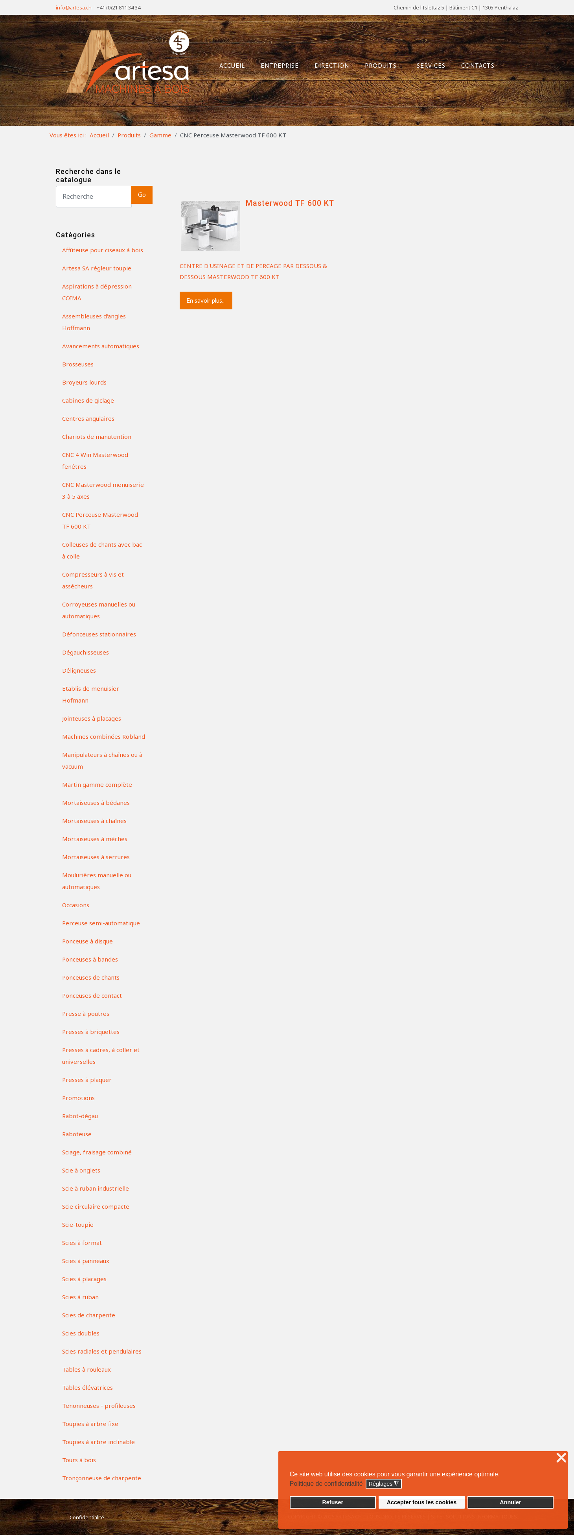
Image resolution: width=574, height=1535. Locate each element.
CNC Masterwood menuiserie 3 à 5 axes (103, 490)
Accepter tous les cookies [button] (422, 1502)
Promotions (78, 1098)
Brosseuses (78, 364)
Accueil (229, 64)
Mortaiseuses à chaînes (94, 821)
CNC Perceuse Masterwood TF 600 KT (100, 520)
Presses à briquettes (91, 1032)
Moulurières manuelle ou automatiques (96, 881)
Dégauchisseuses (85, 652)
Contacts (475, 64)
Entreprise (277, 64)
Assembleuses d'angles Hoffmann (94, 322)
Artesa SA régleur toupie (96, 268)
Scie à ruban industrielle (95, 1188)
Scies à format (82, 1242)
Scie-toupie (78, 1224)
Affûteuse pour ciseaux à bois (102, 250)
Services (428, 64)
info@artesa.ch (74, 7)
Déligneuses (79, 670)
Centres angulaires (88, 418)
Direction (329, 64)
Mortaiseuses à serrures (96, 857)
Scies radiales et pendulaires (102, 1351)
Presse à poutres (85, 1013)
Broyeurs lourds (84, 382)
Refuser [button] (332, 1502)
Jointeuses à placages (91, 718)
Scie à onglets (81, 1170)
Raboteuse (77, 1134)
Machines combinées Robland (103, 736)
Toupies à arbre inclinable (98, 1442)
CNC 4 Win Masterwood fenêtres (95, 460)
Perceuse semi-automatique (101, 923)
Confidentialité (87, 1517)
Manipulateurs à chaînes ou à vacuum (102, 760)
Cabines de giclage (88, 400)
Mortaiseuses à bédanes (96, 802)
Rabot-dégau (80, 1116)
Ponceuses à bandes (90, 959)
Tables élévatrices (87, 1387)
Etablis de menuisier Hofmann (90, 694)
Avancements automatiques (100, 346)
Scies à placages (84, 1279)
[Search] (94, 196)
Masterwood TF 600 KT (290, 203)
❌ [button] (561, 1458)
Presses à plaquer (87, 1080)
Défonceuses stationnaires (99, 634)
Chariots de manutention (96, 436)
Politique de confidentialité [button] (326, 1483)
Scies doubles (80, 1333)
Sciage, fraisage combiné (97, 1152)
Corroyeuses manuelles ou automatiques (98, 610)
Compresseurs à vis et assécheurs (93, 580)
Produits (380, 64)
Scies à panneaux (85, 1261)
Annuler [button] (510, 1502)
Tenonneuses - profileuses (99, 1405)
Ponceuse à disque (87, 941)
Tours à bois (79, 1460)
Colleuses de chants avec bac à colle (102, 550)
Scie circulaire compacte (95, 1206)
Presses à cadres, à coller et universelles (101, 1055)
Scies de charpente (88, 1315)
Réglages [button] (384, 1484)
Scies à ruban (80, 1297)
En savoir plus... (206, 300)
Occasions (75, 905)
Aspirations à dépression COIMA (97, 292)
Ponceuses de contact (92, 995)
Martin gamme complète (97, 784)
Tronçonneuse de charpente (101, 1478)
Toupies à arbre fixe (90, 1424)
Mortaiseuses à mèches (94, 839)
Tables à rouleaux (86, 1369)
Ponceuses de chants (91, 977)
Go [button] (142, 194)
